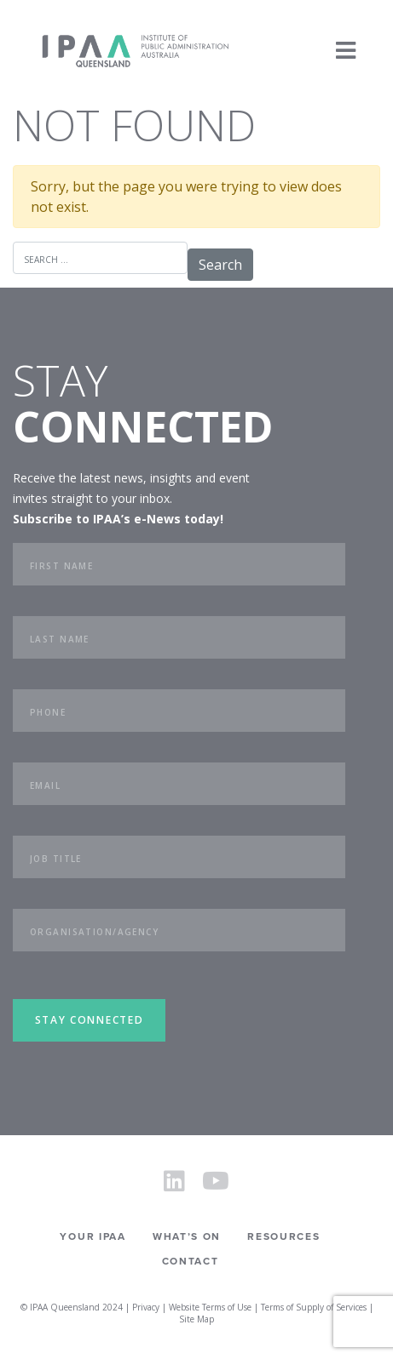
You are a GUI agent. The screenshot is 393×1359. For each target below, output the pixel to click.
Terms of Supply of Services (314, 1307)
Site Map (196, 1319)
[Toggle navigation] (346, 50)
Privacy (145, 1307)
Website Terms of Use (210, 1307)
